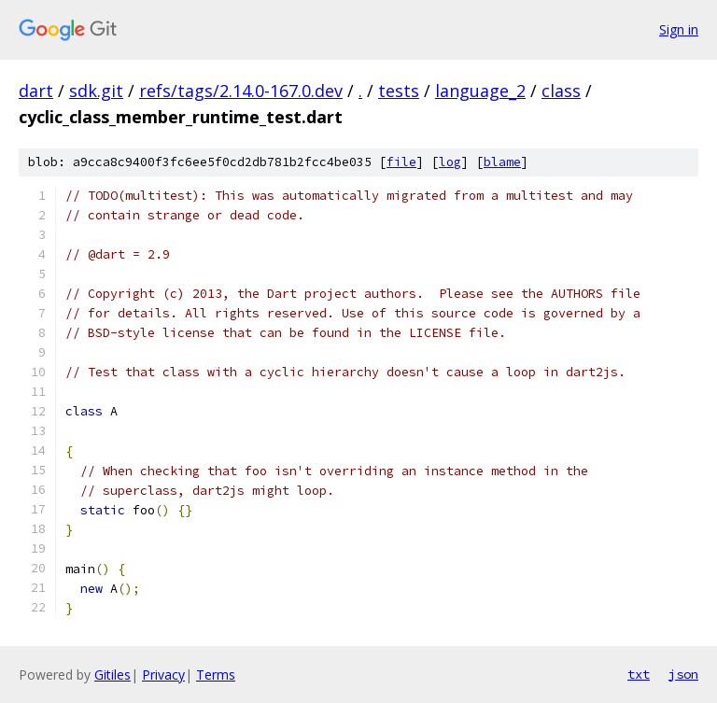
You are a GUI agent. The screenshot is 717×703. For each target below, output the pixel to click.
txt (638, 674)
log (450, 162)
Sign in (678, 29)
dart (36, 90)
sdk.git (96, 90)
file (401, 162)
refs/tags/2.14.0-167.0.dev (241, 90)
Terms (215, 674)
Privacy (163, 674)
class (561, 90)
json (683, 674)
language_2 (480, 90)
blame (502, 162)
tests (398, 90)
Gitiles (112, 674)
